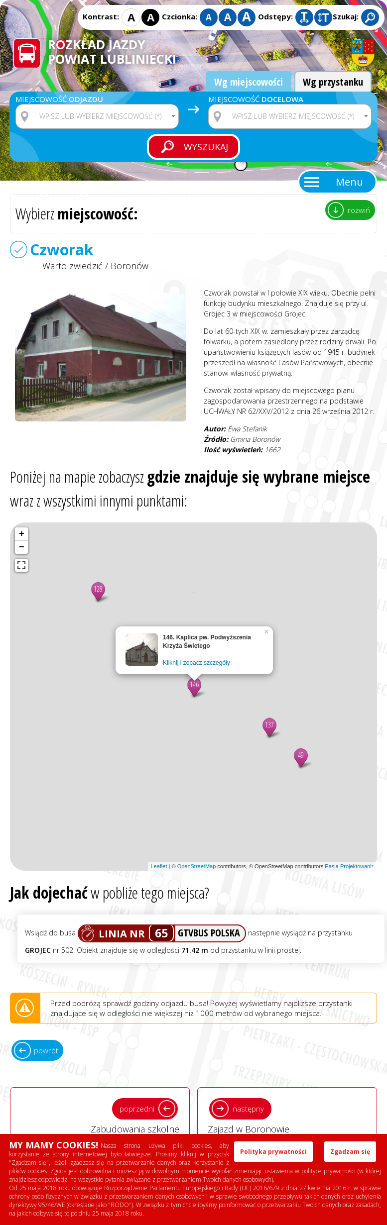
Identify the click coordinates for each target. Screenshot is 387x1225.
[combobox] (97, 116)
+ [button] (21, 534)
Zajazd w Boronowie (287, 1115)
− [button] (21, 547)
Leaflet (158, 866)
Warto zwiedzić (72, 266)
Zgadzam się (350, 1151)
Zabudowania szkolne (99, 1115)
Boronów (129, 266)
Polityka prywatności (273, 1151)
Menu (349, 182)
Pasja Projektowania (350, 866)
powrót (46, 1050)
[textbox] (103, 116)
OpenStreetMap (196, 866)
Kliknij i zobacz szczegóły (196, 662)
